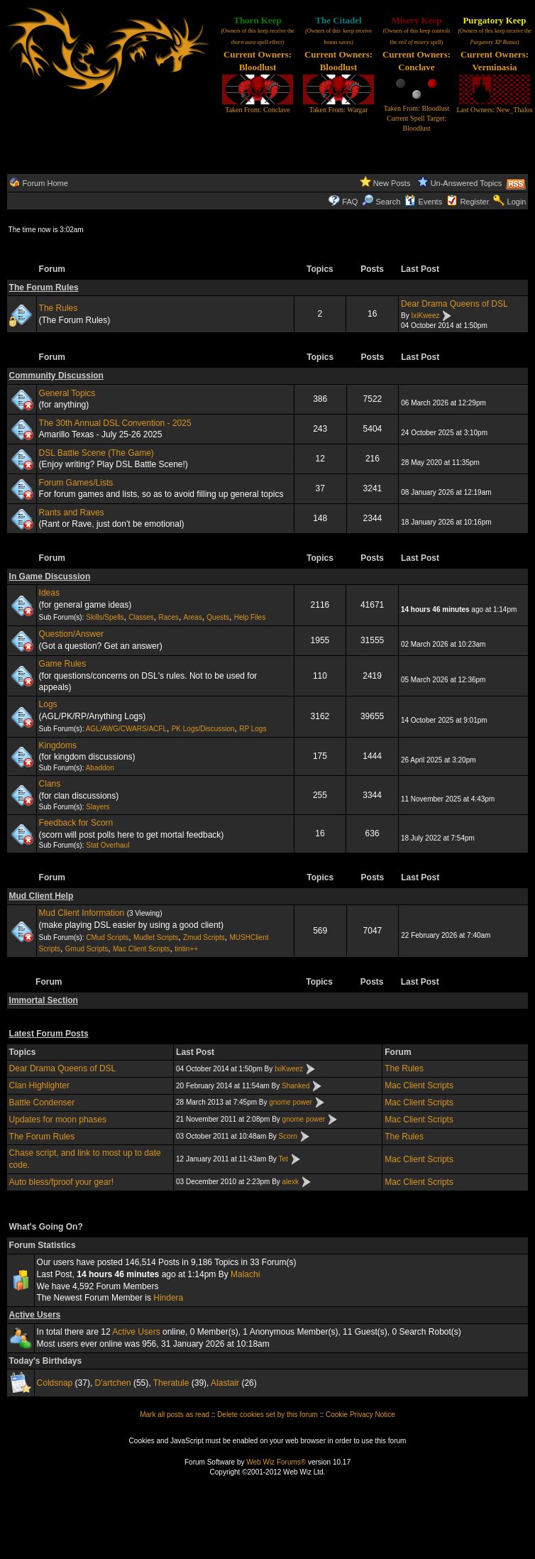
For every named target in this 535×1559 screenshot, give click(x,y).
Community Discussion (56, 376)
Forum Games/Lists (76, 483)
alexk (290, 1182)
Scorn (288, 1136)
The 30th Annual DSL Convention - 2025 (115, 423)
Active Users (35, 1315)
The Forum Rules (44, 287)
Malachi (245, 1274)
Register (474, 201)
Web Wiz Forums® (276, 1462)
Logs (48, 704)
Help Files (249, 617)
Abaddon (100, 768)
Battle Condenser (42, 1102)
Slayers (97, 807)
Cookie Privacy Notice (360, 1414)
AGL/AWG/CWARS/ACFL (126, 729)
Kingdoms (58, 745)
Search (381, 201)
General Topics (67, 393)
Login (516, 201)
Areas (193, 617)
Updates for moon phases (57, 1120)
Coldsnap (55, 1383)
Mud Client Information (82, 913)
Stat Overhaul (107, 845)
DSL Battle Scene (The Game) (96, 453)
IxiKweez (425, 315)
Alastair (225, 1383)
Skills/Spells (104, 617)
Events (423, 201)
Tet (282, 1159)
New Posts (392, 183)
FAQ (350, 201)
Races (169, 617)
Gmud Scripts (87, 949)
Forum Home (45, 183)
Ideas (49, 593)
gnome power (290, 1102)
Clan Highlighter (39, 1085)
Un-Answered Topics (466, 183)
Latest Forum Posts (49, 1034)
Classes (141, 617)
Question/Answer (71, 634)
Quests (217, 617)
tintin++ (186, 949)
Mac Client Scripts (141, 949)
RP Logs (252, 729)
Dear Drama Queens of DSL (454, 304)
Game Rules (63, 664)
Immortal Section (43, 1000)
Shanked (295, 1086)
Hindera (168, 1298)
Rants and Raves (71, 513)
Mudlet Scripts (155, 937)
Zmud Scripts (204, 937)
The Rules (58, 308)
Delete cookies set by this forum (267, 1414)
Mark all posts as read (174, 1414)
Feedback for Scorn (76, 823)
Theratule (171, 1383)
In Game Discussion (50, 576)
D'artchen (113, 1383)
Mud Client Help (41, 896)
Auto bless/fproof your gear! (61, 1182)
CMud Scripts (107, 937)
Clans (50, 784)
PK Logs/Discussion (203, 729)
